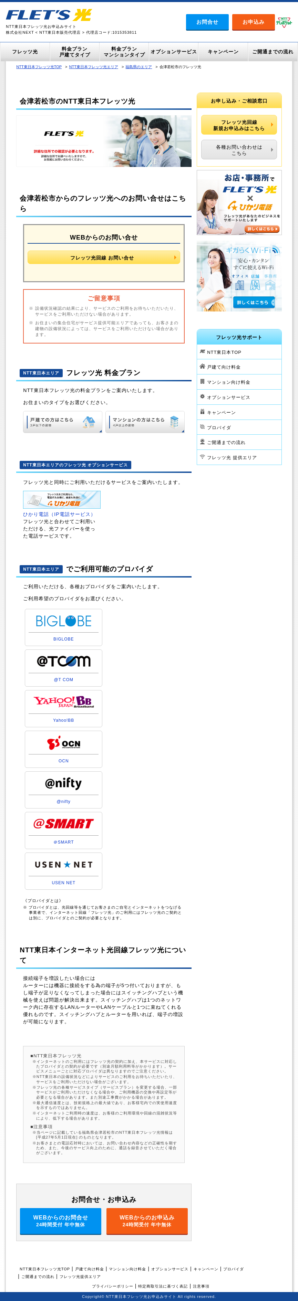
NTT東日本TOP (224, 352)
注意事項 (201, 1286)
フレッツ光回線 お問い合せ (102, 258)
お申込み (254, 22)
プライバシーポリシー (112, 1286)
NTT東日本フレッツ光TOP (39, 67)
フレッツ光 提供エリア (232, 457)
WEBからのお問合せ (60, 1221)
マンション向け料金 (228, 382)
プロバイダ (219, 427)
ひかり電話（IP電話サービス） (59, 514)
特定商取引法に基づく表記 (163, 1286)
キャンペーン (221, 412)
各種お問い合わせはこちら (239, 150)
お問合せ (207, 22)
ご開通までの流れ (226, 442)
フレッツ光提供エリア (80, 1276)
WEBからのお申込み (147, 1221)
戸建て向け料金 (224, 367)
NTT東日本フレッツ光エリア (93, 67)
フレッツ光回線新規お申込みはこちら (239, 125)
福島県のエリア (138, 67)
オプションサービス (228, 397)
